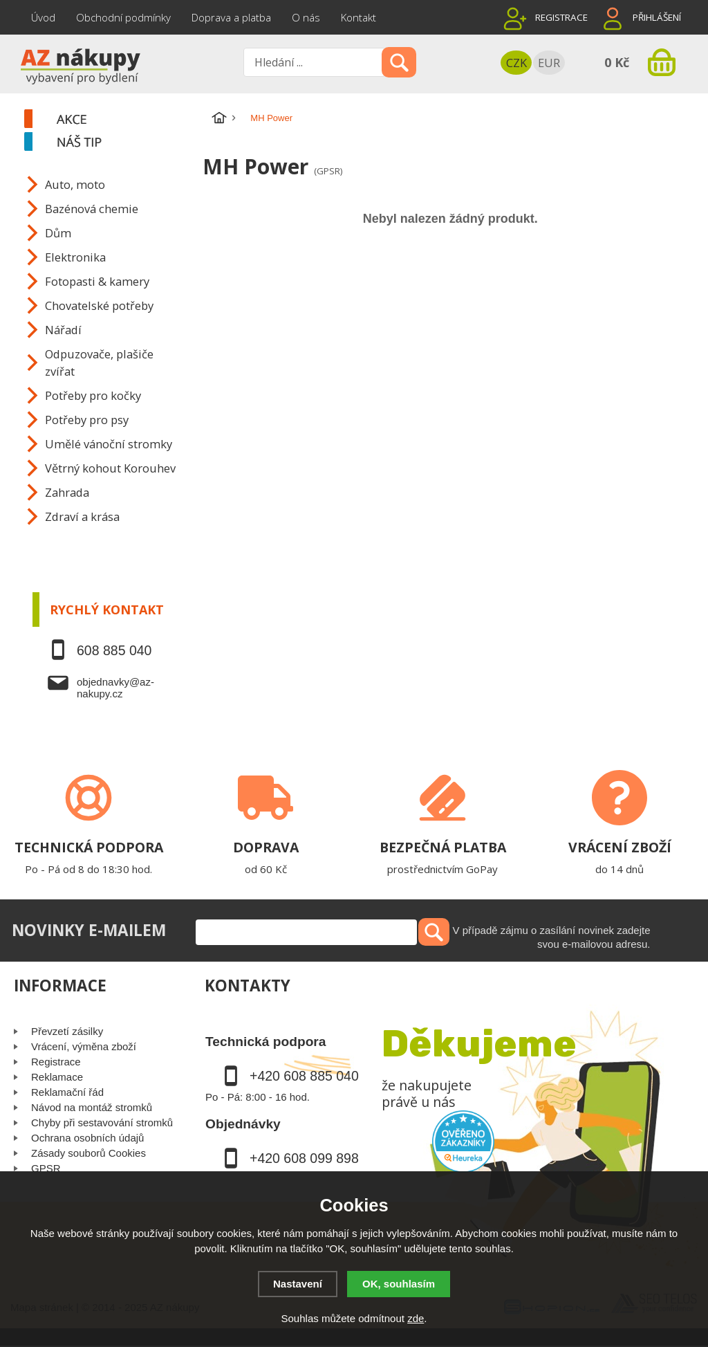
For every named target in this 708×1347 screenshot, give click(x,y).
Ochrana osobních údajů (87, 1138)
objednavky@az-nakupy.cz (115, 687)
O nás (306, 17)
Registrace (561, 17)
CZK (516, 63)
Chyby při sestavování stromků (102, 1122)
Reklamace (57, 1077)
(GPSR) (328, 171)
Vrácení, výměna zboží (83, 1046)
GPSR (46, 1168)
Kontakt (358, 17)
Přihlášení (657, 17)
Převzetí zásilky (67, 1031)
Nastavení (297, 1284)
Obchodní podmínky (123, 17)
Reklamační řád (67, 1092)
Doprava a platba (231, 17)
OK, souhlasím (398, 1284)
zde (415, 1318)
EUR (549, 63)
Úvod (43, 17)
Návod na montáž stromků (91, 1107)
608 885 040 (114, 650)
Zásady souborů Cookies (88, 1153)
